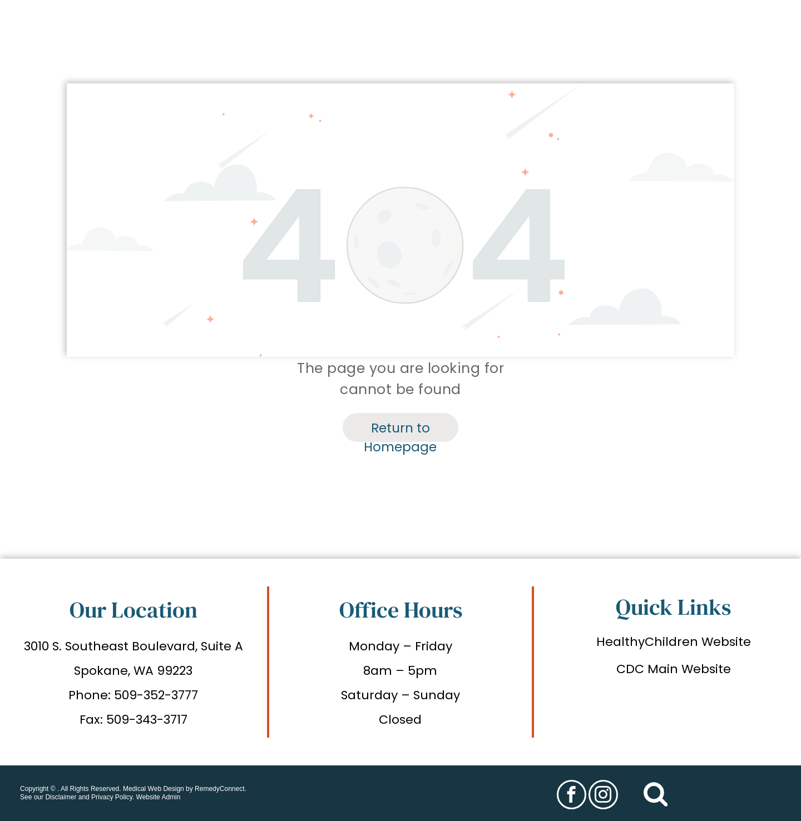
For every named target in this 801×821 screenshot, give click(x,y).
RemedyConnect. (220, 789)
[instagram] (603, 796)
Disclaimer (60, 797)
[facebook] (571, 796)
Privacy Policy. (112, 797)
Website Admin (158, 797)
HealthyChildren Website (673, 641)
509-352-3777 (156, 695)
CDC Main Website (673, 669)
